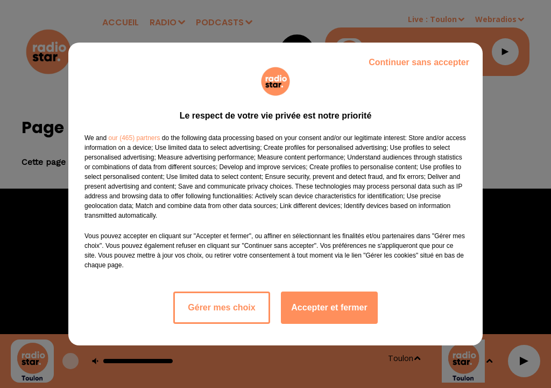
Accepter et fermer (329, 307)
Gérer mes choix (221, 307)
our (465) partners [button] (134, 138)
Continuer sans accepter (419, 62)
